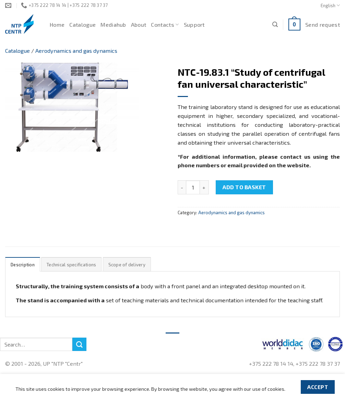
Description (23, 264)
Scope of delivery (126, 264)
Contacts (165, 24)
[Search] (275, 24)
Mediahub (113, 24)
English (330, 5)
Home (57, 24)
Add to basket (244, 187)
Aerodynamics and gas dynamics (76, 50)
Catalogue (82, 24)
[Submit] (79, 344)
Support (194, 24)
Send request (322, 24)
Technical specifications (71, 264)
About (138, 24)
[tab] (22, 264)
